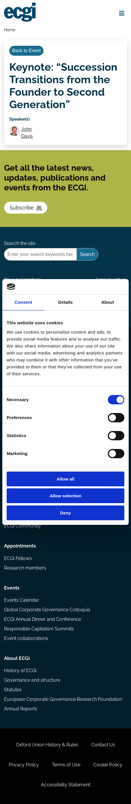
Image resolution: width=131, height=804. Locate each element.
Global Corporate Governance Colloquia (47, 609)
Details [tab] (65, 302)
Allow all (65, 478)
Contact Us (103, 744)
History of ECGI (20, 670)
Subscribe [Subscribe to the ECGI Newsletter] (26, 208)
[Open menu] (122, 13)
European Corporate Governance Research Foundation (63, 699)
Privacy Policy (24, 764)
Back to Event (26, 50)
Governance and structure (32, 680)
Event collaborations (26, 638)
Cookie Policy (107, 764)
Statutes (13, 689)
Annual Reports (20, 709)
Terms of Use (66, 764)
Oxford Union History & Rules (47, 744)
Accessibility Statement (65, 784)
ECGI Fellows (18, 558)
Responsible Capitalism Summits (39, 629)
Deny (65, 512)
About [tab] (107, 302)
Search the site (19, 243)
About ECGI (17, 658)
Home (9, 29)
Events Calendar (21, 600)
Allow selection (65, 495)
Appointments (20, 546)
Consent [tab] (23, 302)
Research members (25, 568)
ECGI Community (22, 526)
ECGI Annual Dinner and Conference (42, 619)
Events (11, 588)
